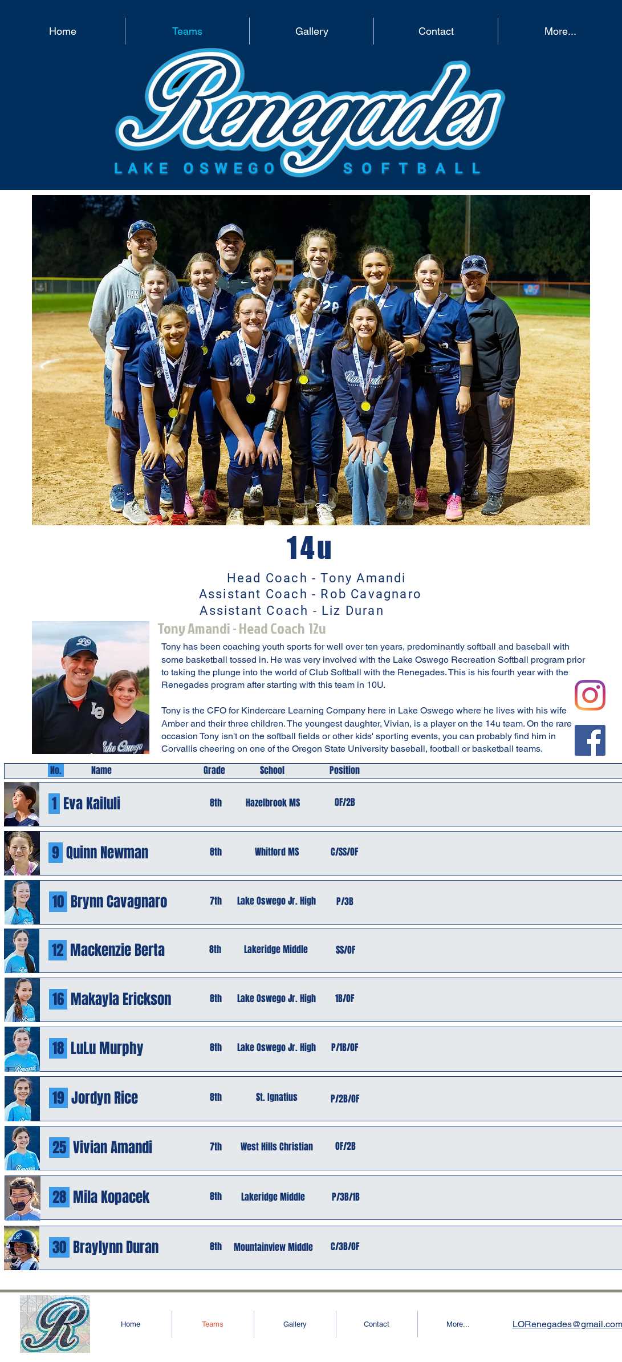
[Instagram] (590, 695)
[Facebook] (590, 740)
